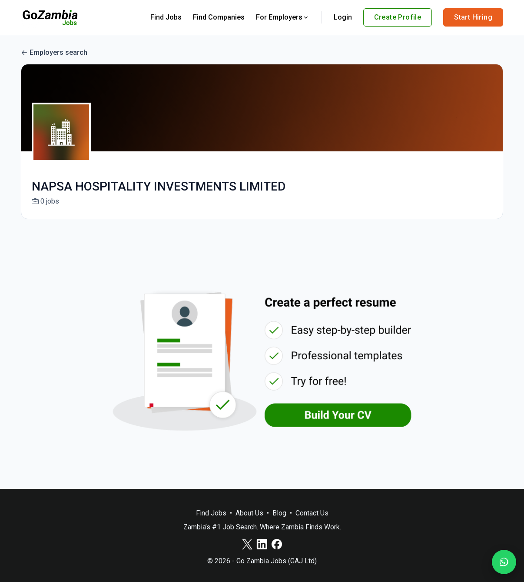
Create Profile (397, 17)
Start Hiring (473, 17)
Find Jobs (166, 17)
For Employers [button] (282, 17)
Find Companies (219, 17)
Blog (279, 513)
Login (343, 17)
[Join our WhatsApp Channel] (504, 562)
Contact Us (311, 513)
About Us (249, 513)
